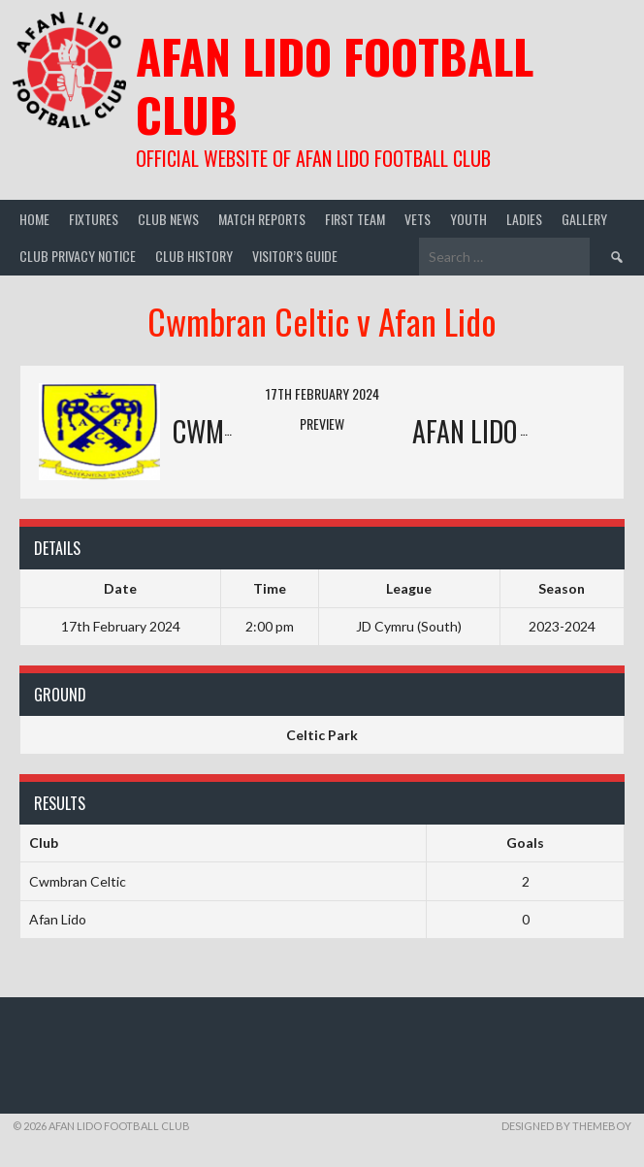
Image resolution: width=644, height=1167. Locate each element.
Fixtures (93, 219)
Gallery (584, 219)
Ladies (524, 219)
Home (34, 219)
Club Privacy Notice (77, 255)
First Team (355, 219)
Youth (468, 219)
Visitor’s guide (295, 255)
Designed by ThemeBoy (566, 1125)
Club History (194, 255)
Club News (168, 219)
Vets (417, 219)
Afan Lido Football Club (334, 84)
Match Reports (262, 219)
